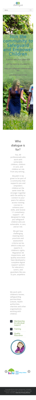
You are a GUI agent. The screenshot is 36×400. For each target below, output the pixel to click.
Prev (6, 371)
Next (29, 371)
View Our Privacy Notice (23, 393)
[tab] (18, 323)
